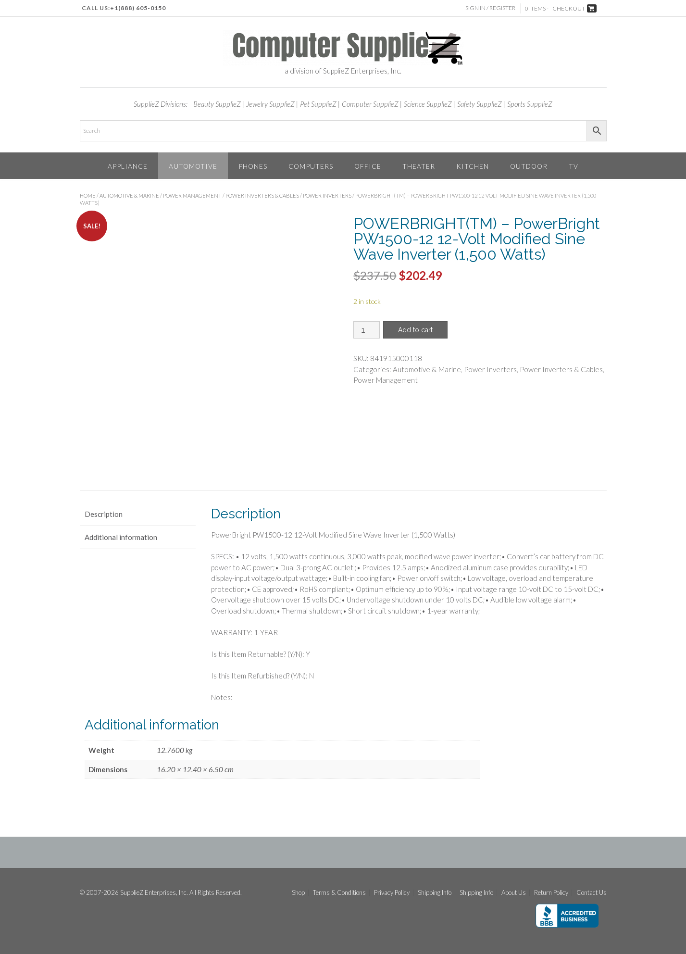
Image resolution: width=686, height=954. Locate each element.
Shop (298, 893)
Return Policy (551, 893)
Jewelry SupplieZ (270, 104)
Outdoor (529, 166)
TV (573, 166)
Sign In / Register (490, 8)
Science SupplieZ (428, 104)
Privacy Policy (392, 893)
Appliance (128, 166)
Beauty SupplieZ (217, 104)
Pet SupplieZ (318, 104)
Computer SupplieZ (370, 104)
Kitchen (472, 166)
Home (88, 195)
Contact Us (591, 893)
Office (367, 166)
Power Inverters (327, 195)
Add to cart (415, 330)
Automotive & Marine (129, 195)
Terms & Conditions (339, 893)
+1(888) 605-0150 (138, 8)
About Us (513, 893)
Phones (252, 166)
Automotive (193, 166)
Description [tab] (104, 514)
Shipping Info (434, 893)
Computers (310, 166)
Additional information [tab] (121, 537)
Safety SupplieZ (479, 104)
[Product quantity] (366, 330)
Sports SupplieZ (529, 104)
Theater (418, 166)
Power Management (192, 195)
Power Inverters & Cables (262, 195)
